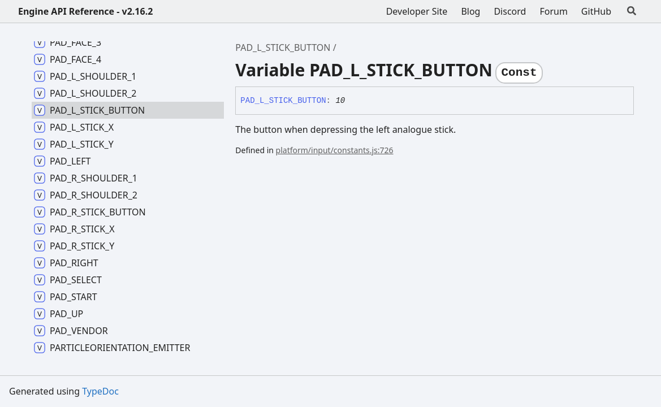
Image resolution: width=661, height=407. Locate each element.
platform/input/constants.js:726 (335, 150)
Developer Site (417, 11)
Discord (510, 11)
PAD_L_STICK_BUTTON (282, 47)
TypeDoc (100, 391)
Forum (553, 11)
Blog (470, 11)
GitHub (596, 11)
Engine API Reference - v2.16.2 (85, 11)
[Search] (631, 11)
